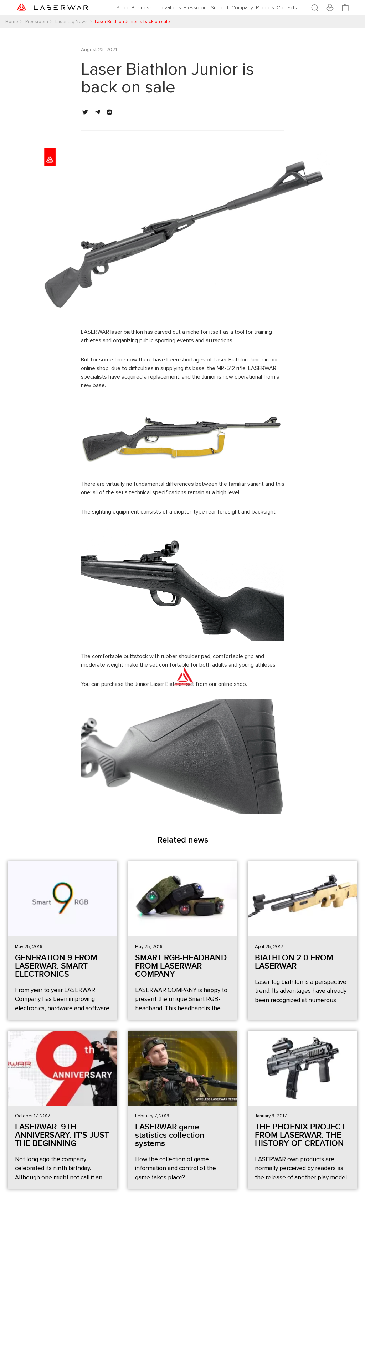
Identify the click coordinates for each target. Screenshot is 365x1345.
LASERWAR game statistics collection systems (169, 1135)
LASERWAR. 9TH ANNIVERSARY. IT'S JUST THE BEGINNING (62, 1135)
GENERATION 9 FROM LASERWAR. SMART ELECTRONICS (56, 966)
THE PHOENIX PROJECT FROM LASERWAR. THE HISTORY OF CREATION (300, 1135)
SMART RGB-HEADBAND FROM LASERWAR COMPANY (181, 966)
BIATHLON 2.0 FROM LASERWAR (294, 962)
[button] (85, 112)
